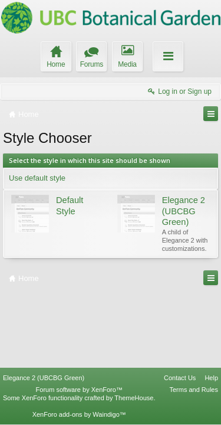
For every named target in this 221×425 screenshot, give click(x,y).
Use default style (37, 178)
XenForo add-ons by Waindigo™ (79, 414)
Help (211, 377)
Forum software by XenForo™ (79, 389)
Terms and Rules (193, 389)
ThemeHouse (133, 397)
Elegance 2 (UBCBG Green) (43, 377)
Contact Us (180, 377)
